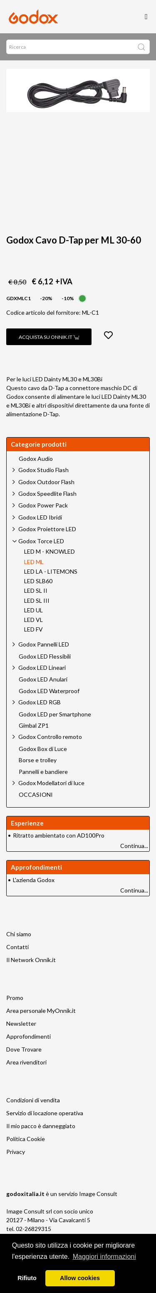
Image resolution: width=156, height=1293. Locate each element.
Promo (14, 997)
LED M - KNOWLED (49, 551)
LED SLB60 (38, 581)
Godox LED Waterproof (49, 691)
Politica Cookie (25, 1138)
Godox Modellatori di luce (51, 782)
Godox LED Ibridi (40, 517)
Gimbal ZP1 (34, 725)
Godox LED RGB (39, 702)
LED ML (34, 562)
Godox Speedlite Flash (47, 493)
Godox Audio (36, 458)
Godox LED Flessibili (45, 656)
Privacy (15, 1151)
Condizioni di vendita (33, 1100)
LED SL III (37, 600)
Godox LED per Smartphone (55, 714)
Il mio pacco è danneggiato (40, 1125)
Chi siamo (18, 933)
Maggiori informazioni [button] (104, 1256)
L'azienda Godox (33, 879)
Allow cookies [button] (80, 1278)
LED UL (33, 610)
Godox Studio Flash (43, 469)
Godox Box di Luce (43, 749)
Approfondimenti (28, 1036)
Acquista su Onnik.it (49, 337)
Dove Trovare (24, 1049)
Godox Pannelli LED (43, 644)
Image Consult (98, 1193)
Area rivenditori (26, 1062)
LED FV (33, 629)
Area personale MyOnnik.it (41, 1010)
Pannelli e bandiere (43, 771)
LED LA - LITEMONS (50, 571)
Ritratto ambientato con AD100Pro (58, 835)
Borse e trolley (38, 760)
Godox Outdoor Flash (46, 481)
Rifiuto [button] (27, 1278)
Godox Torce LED (41, 541)
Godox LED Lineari (42, 667)
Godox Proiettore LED (47, 528)
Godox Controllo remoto (50, 736)
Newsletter (21, 1023)
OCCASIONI (36, 794)
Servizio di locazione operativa (44, 1112)
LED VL (33, 620)
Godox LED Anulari (43, 679)
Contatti (17, 946)
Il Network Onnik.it (31, 959)
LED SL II (35, 590)
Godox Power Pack (43, 505)
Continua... (134, 845)
